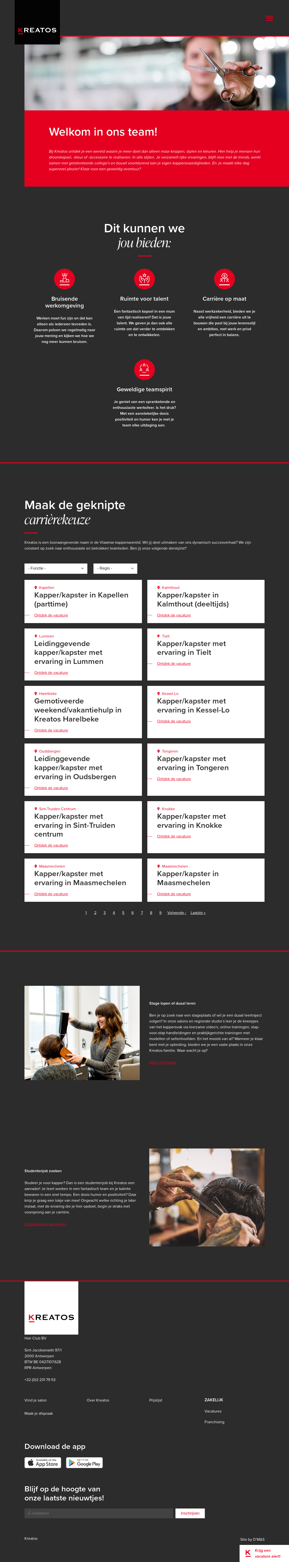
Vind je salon (35, 1400)
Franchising (214, 1422)
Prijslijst (155, 1400)
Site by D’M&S (252, 1539)
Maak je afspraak (38, 1413)
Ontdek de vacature (51, 615)
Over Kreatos (98, 1400)
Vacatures (213, 1411)
